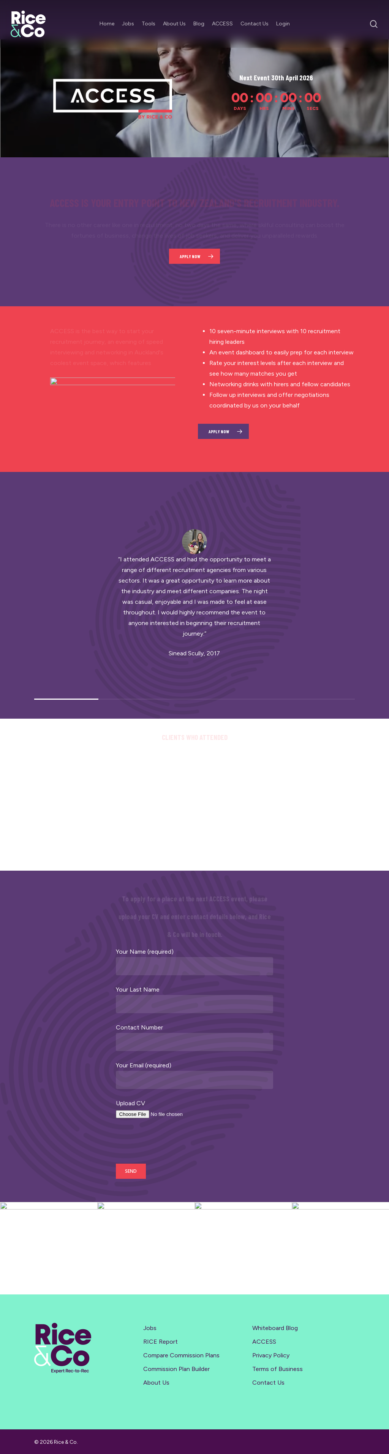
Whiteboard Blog (275, 1328)
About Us (156, 1382)
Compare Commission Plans (181, 1355)
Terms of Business (277, 1369)
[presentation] (173, 1143)
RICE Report (160, 1341)
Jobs (150, 1328)
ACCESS (264, 1341)
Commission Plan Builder (176, 1369)
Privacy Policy (270, 1355)
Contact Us (268, 1382)
